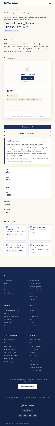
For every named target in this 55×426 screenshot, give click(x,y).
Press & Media (34, 349)
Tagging (32, 299)
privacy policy (39, 116)
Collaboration (33, 296)
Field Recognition (34, 283)
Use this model (27, 127)
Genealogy (7, 319)
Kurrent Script (8, 343)
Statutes (32, 352)
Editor (31, 293)
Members (32, 343)
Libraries (7, 313)
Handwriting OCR (9, 362)
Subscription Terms (35, 370)
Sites (5, 283)
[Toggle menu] (50, 3)
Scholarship (33, 329)
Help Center (33, 326)
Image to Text (8, 359)
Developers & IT (9, 323)
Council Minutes (9, 349)
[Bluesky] (30, 415)
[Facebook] (35, 415)
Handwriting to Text (10, 355)
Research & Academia (11, 316)
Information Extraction (36, 290)
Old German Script (10, 352)
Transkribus (8, 280)
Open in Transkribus (27, 133)
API (5, 287)
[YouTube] (25, 415)
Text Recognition (22, 10)
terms (32, 116)
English (27, 410)
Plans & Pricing (9, 293)
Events (31, 323)
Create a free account (27, 386)
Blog (30, 319)
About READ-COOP (35, 340)
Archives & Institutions (11, 310)
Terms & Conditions (35, 367)
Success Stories (34, 316)
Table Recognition (35, 287)
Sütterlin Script (9, 346)
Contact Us (32, 355)
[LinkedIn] (20, 415)
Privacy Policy (33, 364)
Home (6, 10)
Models (12, 10)
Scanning (7, 290)
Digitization (8, 326)
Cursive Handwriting (10, 340)
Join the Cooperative (35, 346)
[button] (27, 74)
